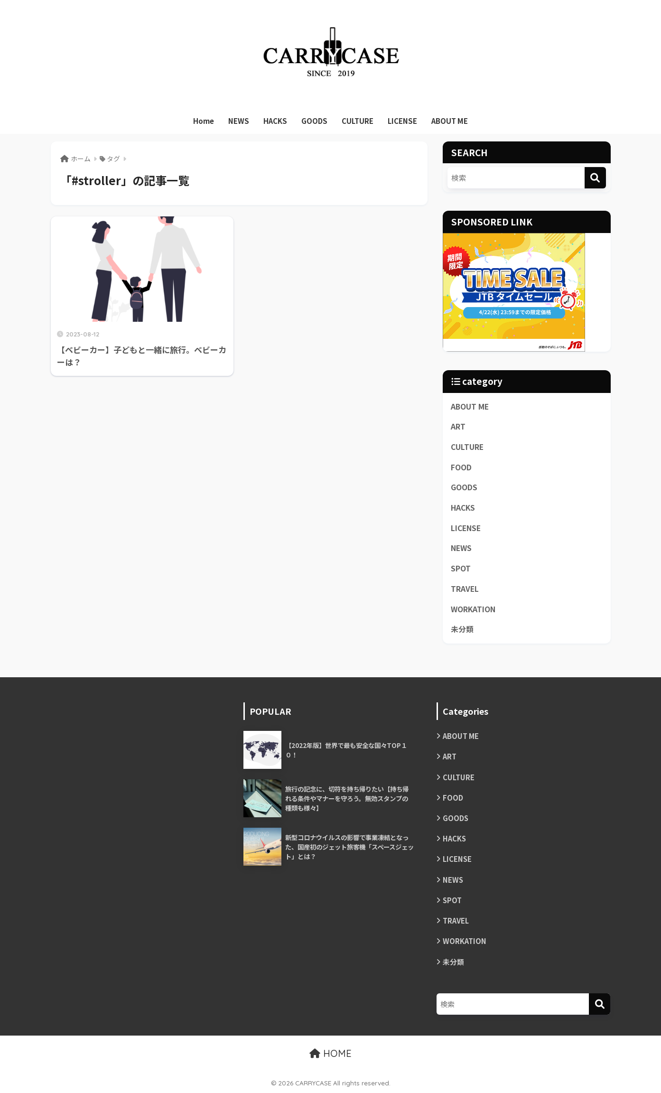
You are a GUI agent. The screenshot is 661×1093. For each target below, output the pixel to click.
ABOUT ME (449, 121)
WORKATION (473, 609)
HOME (330, 1053)
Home (203, 121)
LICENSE (402, 121)
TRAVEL (465, 588)
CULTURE (357, 121)
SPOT (461, 568)
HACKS (275, 121)
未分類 (462, 629)
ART (458, 426)
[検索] (595, 177)
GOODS (314, 121)
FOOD (461, 467)
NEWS (238, 121)
